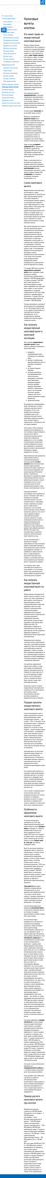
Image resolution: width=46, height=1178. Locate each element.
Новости (4, 14)
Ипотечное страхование (10, 73)
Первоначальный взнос (10, 30)
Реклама (4, 26)
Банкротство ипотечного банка (11, 103)
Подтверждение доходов (10, 40)
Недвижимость (6, 2)
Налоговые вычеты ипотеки (10, 87)
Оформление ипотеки (8, 65)
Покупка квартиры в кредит (10, 84)
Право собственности (9, 53)
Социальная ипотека (8, 98)
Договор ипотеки (8, 76)
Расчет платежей (8, 35)
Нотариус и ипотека (9, 78)
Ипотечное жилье (8, 51)
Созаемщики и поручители (11, 61)
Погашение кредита (8, 90)
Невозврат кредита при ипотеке (11, 106)
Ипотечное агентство (8, 92)
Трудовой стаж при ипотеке (11, 43)
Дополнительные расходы (11, 38)
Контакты (4, 18)
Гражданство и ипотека (10, 46)
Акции (4, 6)
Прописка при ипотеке (10, 48)
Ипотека (4, 10)
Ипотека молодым (8, 59)
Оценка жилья (7, 70)
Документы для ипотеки (10, 68)
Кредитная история (7, 100)
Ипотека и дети (8, 56)
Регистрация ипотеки (9, 81)
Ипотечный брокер (7, 95)
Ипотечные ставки (8, 32)
